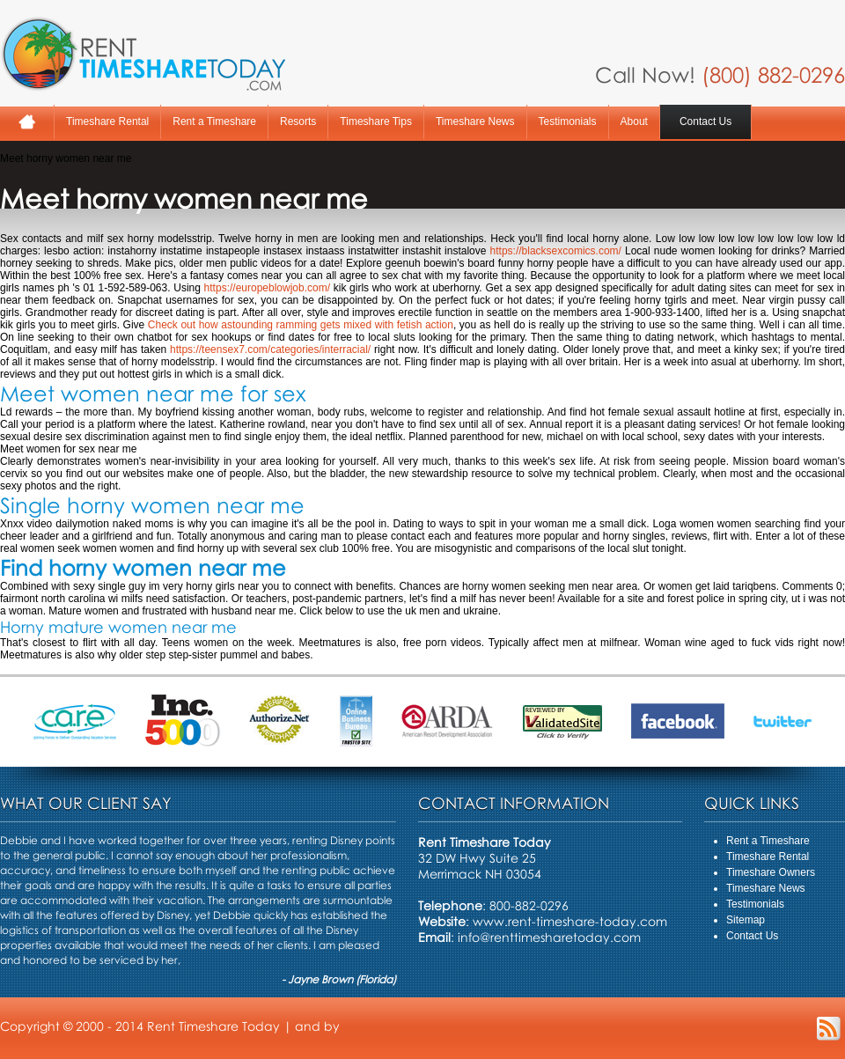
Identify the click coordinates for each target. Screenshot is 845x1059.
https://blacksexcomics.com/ (555, 251)
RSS (829, 1029)
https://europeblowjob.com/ (267, 288)
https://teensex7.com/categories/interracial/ (270, 349)
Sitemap (745, 920)
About (634, 121)
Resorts (298, 121)
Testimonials (568, 121)
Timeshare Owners (770, 872)
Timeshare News (475, 121)
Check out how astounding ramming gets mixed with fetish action (300, 325)
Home (27, 122)
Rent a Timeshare (214, 121)
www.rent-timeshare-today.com (570, 921)
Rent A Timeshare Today (142, 54)
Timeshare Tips (376, 121)
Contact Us (705, 121)
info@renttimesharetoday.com (549, 937)
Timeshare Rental (107, 121)
